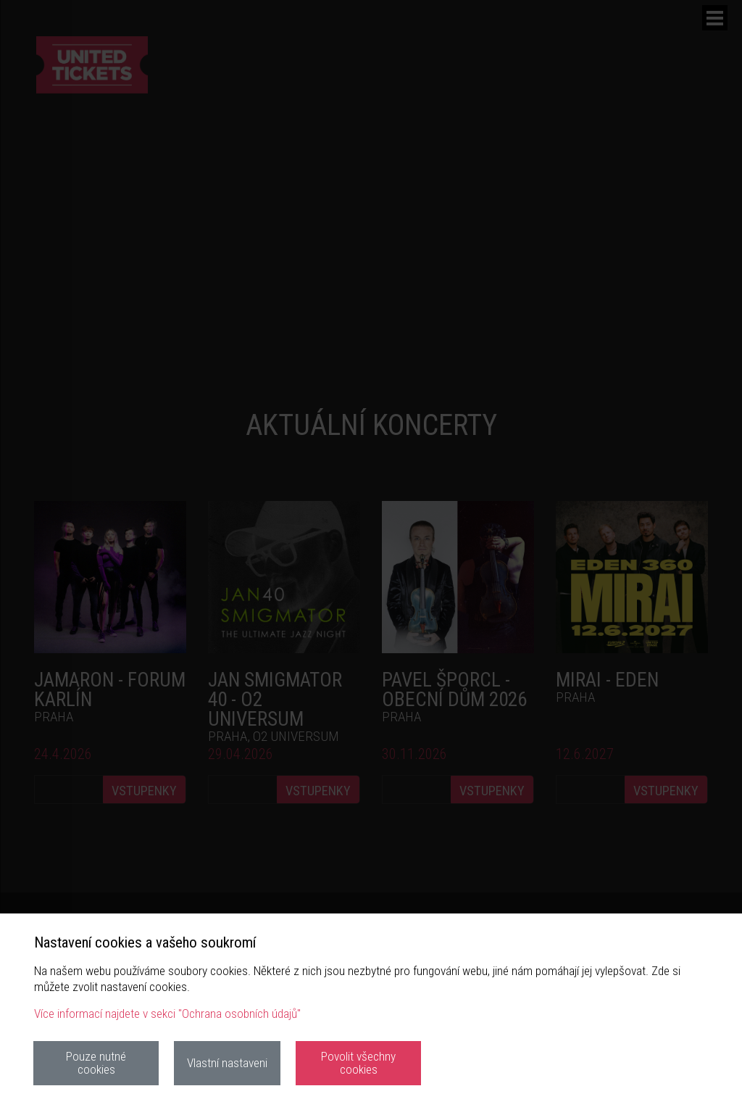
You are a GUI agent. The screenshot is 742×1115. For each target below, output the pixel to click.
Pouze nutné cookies (96, 1062)
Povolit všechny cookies (358, 1062)
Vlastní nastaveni (227, 1063)
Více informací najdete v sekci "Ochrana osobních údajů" (167, 1013)
